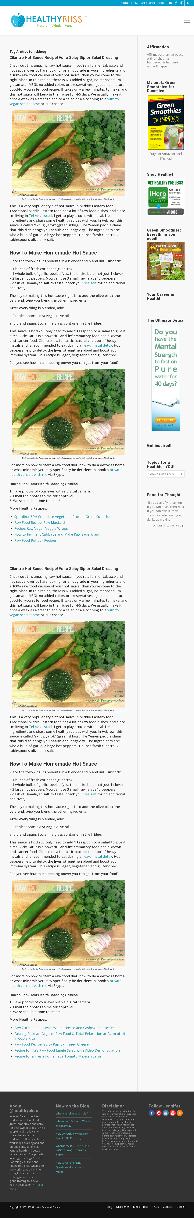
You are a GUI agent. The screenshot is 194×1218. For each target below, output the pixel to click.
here (115, 1149)
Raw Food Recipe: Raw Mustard (39, 522)
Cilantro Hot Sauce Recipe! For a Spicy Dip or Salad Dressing (63, 57)
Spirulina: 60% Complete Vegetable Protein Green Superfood (63, 516)
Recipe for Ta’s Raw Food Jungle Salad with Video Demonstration (67, 1050)
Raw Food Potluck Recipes (35, 540)
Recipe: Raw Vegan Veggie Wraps (41, 528)
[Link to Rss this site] (187, 3)
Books (162, 2)
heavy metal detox (97, 345)
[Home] (46, 21)
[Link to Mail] (170, 3)
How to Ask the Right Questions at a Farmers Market (70, 1167)
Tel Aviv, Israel (40, 215)
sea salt (90, 283)
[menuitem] (125, 3)
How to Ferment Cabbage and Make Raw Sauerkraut (57, 534)
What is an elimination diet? (72, 1113)
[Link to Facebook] (176, 3)
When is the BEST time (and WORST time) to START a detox (72, 1150)
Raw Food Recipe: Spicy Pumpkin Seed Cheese (51, 1044)
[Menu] (185, 21)
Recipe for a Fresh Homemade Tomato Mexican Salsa (57, 1056)
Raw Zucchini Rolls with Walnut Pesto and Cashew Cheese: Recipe (67, 1027)
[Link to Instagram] (181, 3)
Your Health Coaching (144, 2)
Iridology (124, 2)
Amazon (168, 153)
